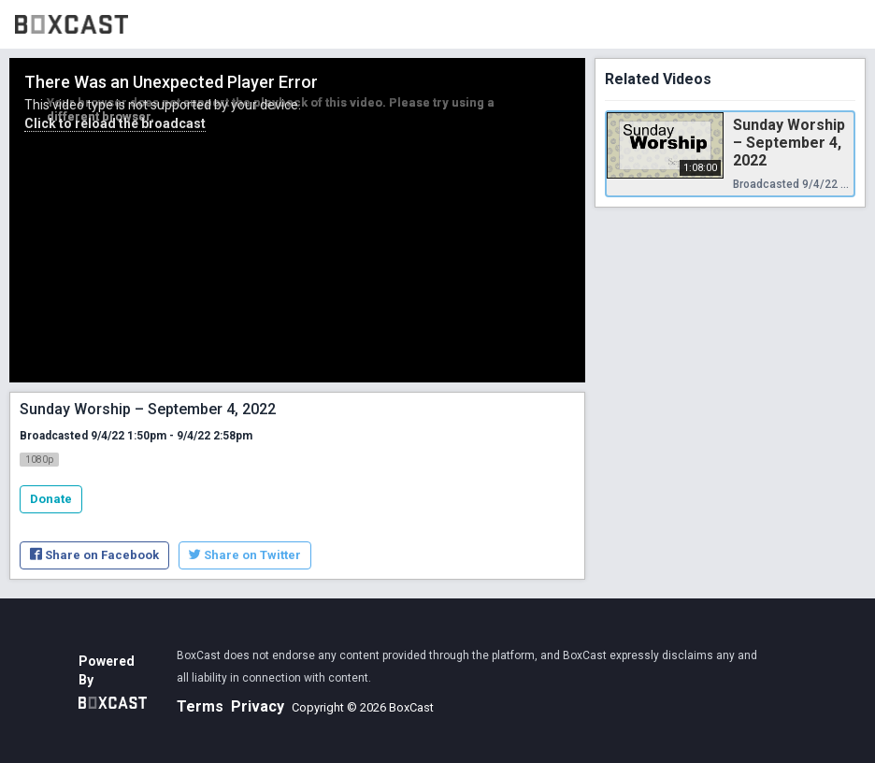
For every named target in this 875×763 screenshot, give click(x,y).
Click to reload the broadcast (115, 123)
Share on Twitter (245, 555)
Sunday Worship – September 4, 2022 (789, 142)
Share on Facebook (94, 555)
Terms (200, 706)
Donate (51, 499)
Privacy (257, 706)
